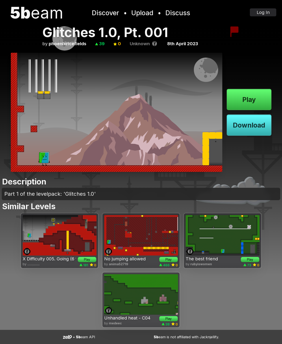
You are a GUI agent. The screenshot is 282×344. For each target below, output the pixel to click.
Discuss (177, 13)
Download (249, 125)
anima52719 (118, 264)
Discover (105, 13)
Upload (142, 13)
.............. (33, 264)
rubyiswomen (201, 264)
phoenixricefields (67, 43)
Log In (263, 12)
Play (249, 99)
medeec (115, 323)
